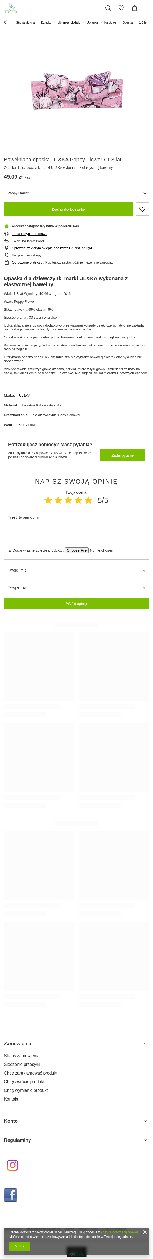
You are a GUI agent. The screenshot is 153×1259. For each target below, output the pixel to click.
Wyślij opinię (76, 603)
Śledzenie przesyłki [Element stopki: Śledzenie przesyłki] (22, 1064)
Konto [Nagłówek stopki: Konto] (11, 1121)
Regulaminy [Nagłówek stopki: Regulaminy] (17, 1140)
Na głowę (110, 22)
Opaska (128, 22)
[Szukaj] (108, 8)
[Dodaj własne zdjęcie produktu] (100, 550)
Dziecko (46, 22)
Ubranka (92, 22)
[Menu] (147, 8)
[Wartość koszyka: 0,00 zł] (134, 8)
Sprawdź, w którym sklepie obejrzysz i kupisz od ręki (52, 248)
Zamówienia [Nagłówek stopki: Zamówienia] (17, 1043)
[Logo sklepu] (10, 8)
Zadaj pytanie (122, 455)
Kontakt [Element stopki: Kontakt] (11, 1099)
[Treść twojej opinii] (76, 524)
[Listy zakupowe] (121, 8)
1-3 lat (143, 22)
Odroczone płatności (27, 262)
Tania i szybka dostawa (29, 234)
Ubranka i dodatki (69, 22)
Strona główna (25, 22)
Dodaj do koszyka (69, 209)
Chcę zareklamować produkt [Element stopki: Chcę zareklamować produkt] (30, 1073)
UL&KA (24, 395)
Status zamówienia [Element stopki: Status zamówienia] (21, 1055)
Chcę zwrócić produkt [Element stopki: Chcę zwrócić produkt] (24, 1081)
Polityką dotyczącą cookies (119, 1232)
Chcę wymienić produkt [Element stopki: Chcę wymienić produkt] (26, 1090)
